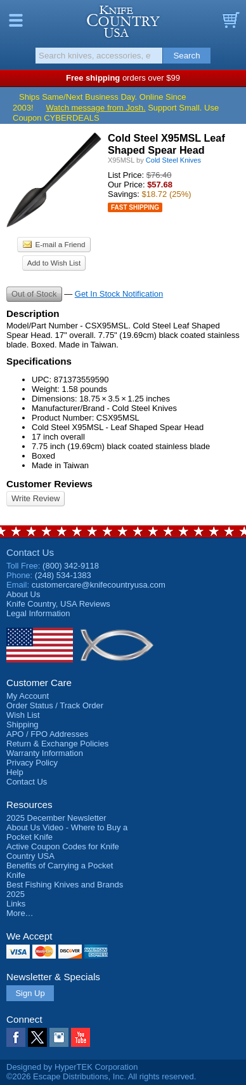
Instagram (58, 1037)
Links (15, 903)
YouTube (80, 1037)
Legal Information (38, 613)
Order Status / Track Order (54, 705)
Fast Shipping (135, 207)
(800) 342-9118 (70, 565)
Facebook (15, 1037)
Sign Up (29, 993)
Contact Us (30, 552)
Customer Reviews (49, 483)
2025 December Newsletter (56, 818)
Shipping (22, 724)
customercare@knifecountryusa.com (98, 585)
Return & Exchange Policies (57, 743)
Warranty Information (44, 753)
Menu (16, 20)
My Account (27, 696)
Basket (230, 20)
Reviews (58, 604)
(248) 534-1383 (63, 575)
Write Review (35, 498)
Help (14, 772)
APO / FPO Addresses (47, 734)
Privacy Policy (32, 762)
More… (20, 913)
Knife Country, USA (123, 21)
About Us (23, 594)
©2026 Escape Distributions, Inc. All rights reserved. (101, 1076)
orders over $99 (123, 78)
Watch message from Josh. (96, 107)
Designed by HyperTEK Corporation (72, 1067)
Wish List (23, 715)
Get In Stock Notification (119, 294)
